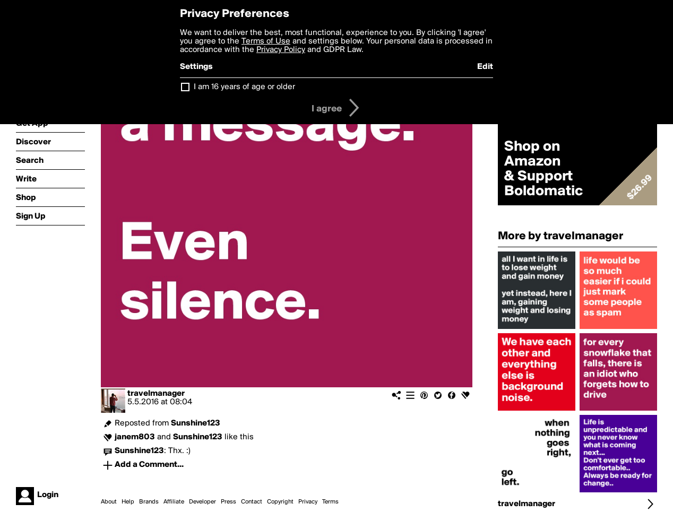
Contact (251, 502)
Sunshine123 (195, 423)
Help (128, 502)
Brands (149, 502)
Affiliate (173, 502)
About (109, 502)
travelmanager (156, 393)
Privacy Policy (280, 50)
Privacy (307, 502)
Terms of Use (265, 41)
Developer (202, 502)
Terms (330, 502)
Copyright (280, 502)
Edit (485, 67)
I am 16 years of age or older (244, 87)
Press (228, 502)
